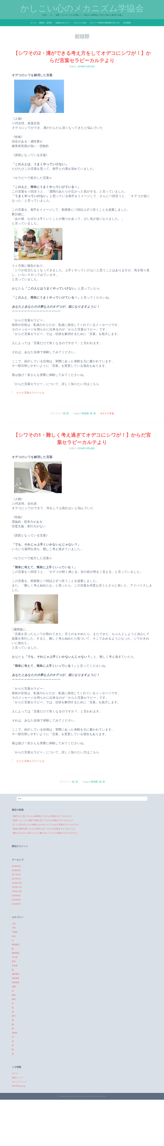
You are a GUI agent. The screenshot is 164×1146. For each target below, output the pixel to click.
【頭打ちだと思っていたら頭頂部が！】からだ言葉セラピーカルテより (42, 816)
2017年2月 (16, 874)
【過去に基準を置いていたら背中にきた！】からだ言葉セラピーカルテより (43, 828)
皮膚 (14, 986)
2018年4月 (16, 870)
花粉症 (14, 1032)
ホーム (33, 22)
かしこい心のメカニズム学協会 (82, 8)
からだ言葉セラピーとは (30, 392)
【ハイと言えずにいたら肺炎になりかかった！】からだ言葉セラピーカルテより (45, 824)
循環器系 (15, 953)
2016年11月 (17, 887)
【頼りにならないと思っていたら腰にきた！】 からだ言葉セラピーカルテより (45, 833)
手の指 (14, 957)
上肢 (14, 923)
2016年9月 (16, 895)
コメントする (107, 413)
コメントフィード (19, 1081)
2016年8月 (16, 899)
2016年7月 (16, 904)
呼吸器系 (15, 944)
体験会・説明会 (45, 22)
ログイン (15, 1073)
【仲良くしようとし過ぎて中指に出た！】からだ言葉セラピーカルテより (43, 820)
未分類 (14, 965)
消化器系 (15, 978)
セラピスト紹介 (80, 22)
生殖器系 (15, 982)
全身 (14, 936)
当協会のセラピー (62, 22)
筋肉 (14, 999)
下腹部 (14, 932)
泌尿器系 (15, 974)
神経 (14, 995)
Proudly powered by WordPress (69, 1096)
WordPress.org (18, 1086)
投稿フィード (17, 1077)
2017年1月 (16, 878)
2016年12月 (17, 883)
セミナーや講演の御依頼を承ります (105, 22)
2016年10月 (17, 891)
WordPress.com (99, 1096)
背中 (14, 1016)
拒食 (14, 961)
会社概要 (127, 22)
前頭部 (85, 413)
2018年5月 (16, 866)
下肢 (14, 927)
